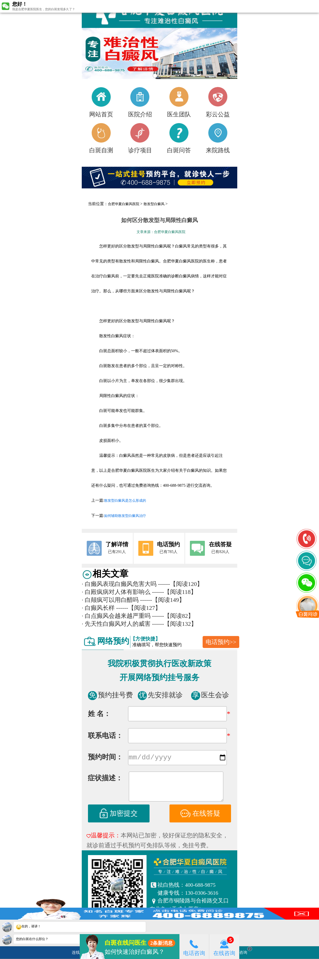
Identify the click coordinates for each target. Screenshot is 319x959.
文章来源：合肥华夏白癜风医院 (161, 232)
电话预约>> (221, 642)
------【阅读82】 (173, 616)
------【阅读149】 (162, 600)
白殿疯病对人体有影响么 (116, 592)
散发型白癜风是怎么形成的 (125, 500)
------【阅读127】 (138, 608)
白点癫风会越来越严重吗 (116, 616)
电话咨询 (194, 946)
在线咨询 (224, 946)
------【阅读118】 (174, 592)
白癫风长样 (98, 608)
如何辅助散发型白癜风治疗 (125, 516)
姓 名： (99, 714)
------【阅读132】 (174, 624)
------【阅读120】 (180, 584)
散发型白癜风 (154, 204)
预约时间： (105, 758)
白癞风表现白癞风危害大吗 (119, 584)
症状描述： (105, 779)
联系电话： (105, 735)
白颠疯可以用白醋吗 (110, 600)
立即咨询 (241, 950)
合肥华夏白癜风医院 (123, 204)
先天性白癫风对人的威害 (116, 624)
